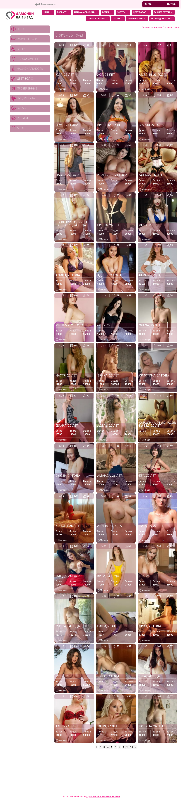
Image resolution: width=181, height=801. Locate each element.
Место (118, 18)
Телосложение (98, 18)
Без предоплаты (162, 18)
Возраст (63, 12)
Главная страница (151, 27)
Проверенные (137, 18)
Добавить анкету (45, 4)
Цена (48, 12)
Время (107, 12)
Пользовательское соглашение (104, 796)
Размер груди (163, 12)
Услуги (123, 12)
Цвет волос (141, 12)
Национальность (86, 12)
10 (131, 747)
